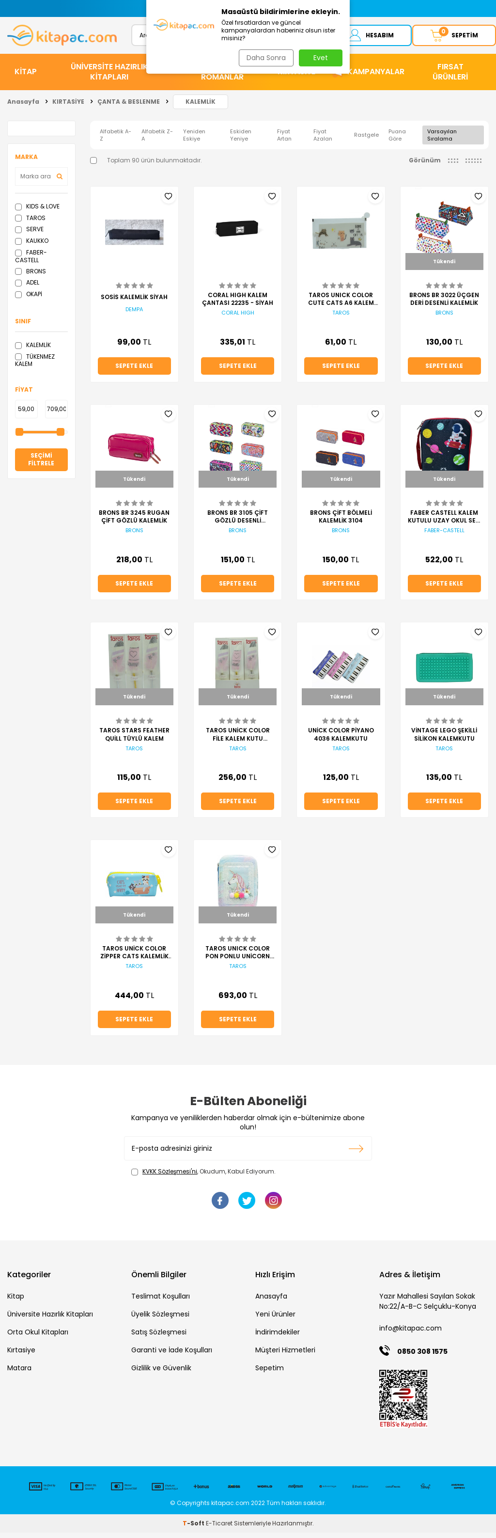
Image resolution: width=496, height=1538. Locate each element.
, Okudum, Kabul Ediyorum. (203, 1177)
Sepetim (269, 1373)
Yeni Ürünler (275, 1319)
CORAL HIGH (237, 318)
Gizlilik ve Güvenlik (161, 1373)
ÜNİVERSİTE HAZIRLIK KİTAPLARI (109, 77)
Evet (320, 58)
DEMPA (134, 314)
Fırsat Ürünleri (450, 77)
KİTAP (26, 77)
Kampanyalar (375, 77)
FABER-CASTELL (31, 262)
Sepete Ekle (134, 371)
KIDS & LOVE (37, 211)
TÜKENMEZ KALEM (35, 366)
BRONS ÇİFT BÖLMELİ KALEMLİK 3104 (341, 522)
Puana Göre (397, 140)
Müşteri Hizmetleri (285, 1355)
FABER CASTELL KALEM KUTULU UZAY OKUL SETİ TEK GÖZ (444, 522)
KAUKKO (31, 246)
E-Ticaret (219, 1528)
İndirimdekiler (277, 1337)
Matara (19, 1373)
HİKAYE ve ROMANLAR (222, 77)
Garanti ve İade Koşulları (171, 1355)
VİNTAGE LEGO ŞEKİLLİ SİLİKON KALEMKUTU (444, 740)
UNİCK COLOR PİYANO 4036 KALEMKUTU (341, 740)
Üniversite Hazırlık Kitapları (50, 1319)
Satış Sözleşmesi (158, 1337)
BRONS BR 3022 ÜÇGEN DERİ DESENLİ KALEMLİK (444, 304)
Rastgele (366, 140)
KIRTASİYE (296, 77)
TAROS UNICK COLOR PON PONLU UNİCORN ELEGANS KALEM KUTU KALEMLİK (237, 958)
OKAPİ (28, 299)
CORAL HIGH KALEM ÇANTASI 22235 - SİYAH (237, 304)
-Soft (194, 1528)
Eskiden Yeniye (240, 140)
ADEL (27, 288)
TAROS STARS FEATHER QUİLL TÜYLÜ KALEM (134, 740)
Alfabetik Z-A (157, 140)
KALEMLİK (201, 107)
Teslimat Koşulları (160, 1301)
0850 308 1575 (422, 1357)
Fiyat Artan (284, 140)
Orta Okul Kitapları (37, 1337)
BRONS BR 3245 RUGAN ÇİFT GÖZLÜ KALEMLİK (134, 522)
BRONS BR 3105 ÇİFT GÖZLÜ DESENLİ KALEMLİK (237, 522)
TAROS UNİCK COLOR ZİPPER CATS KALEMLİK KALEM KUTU (134, 958)
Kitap (15, 1301)
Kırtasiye (21, 1355)
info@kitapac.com (410, 1333)
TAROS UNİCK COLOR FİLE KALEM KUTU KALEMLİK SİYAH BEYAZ (237, 740)
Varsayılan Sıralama (442, 140)
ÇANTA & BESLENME (128, 107)
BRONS (30, 276)
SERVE (29, 235)
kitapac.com (230, 1508)
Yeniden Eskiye (194, 140)
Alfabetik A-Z (115, 140)
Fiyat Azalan (322, 140)
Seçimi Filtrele (41, 465)
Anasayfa (23, 107)
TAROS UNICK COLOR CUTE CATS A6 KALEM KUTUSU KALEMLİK (341, 304)
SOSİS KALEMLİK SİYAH (134, 303)
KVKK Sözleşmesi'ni (169, 1177)
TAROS (30, 223)
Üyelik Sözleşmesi (160, 1319)
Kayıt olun (356, 1154)
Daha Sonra (264, 58)
